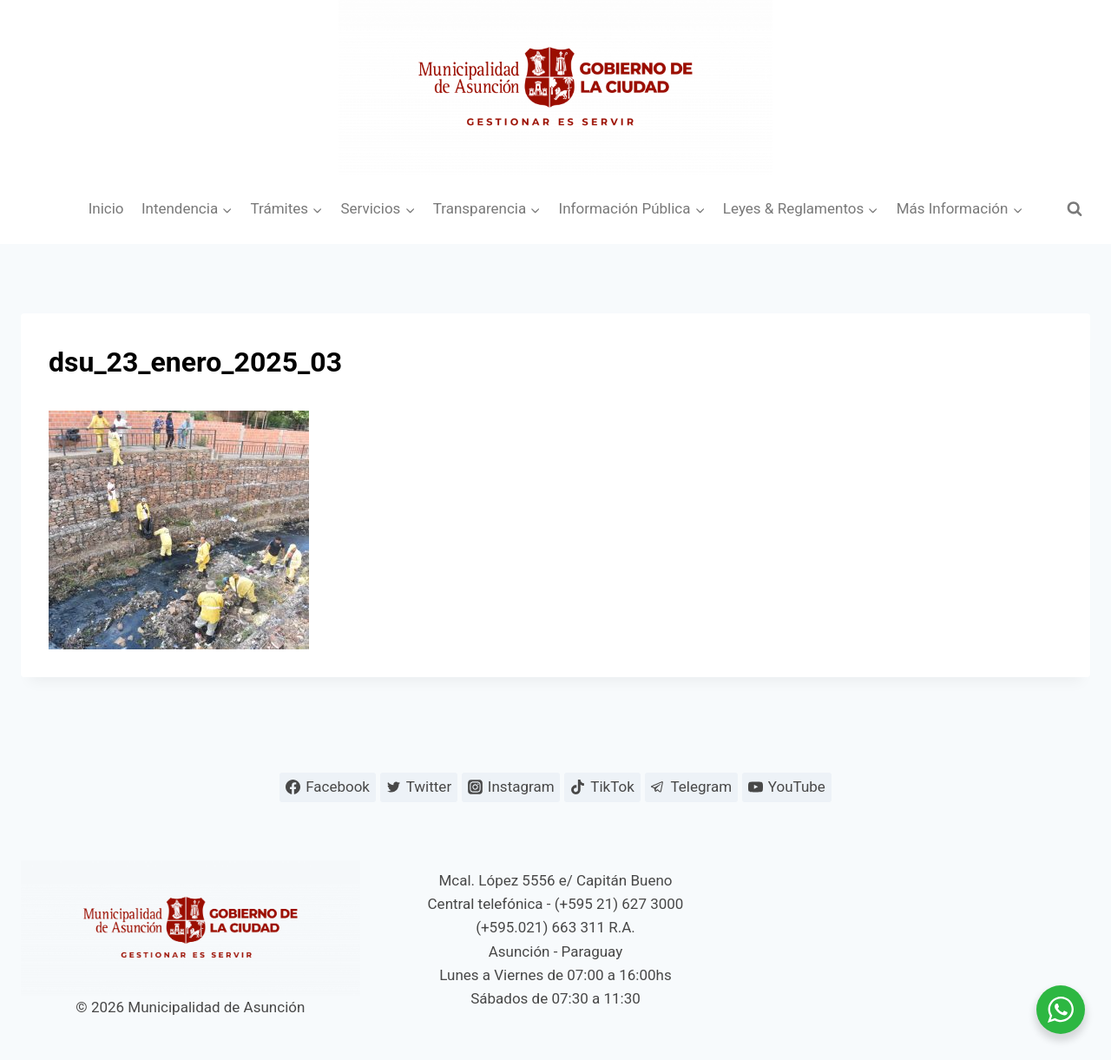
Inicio (106, 208)
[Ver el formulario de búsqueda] (1074, 209)
